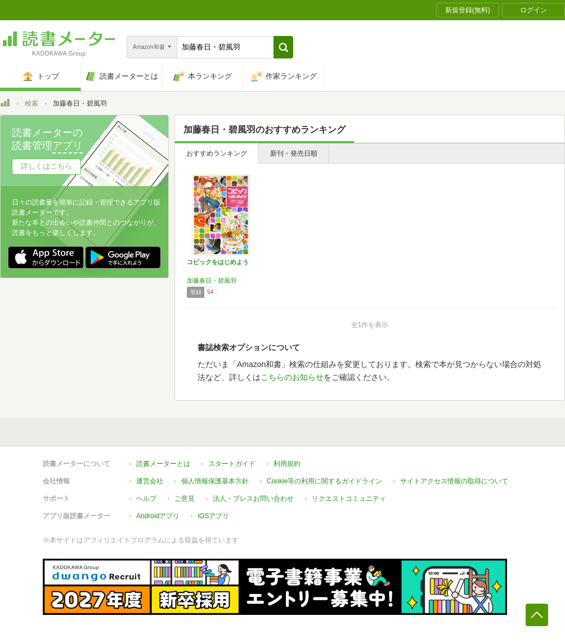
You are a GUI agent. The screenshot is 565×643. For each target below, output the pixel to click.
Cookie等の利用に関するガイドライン (324, 481)
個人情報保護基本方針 (215, 481)
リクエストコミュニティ (349, 498)
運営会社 (149, 481)
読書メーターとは (163, 463)
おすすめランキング (216, 153)
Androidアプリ (158, 516)
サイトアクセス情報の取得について (454, 481)
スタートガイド (231, 463)
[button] (283, 47)
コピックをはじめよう (218, 262)
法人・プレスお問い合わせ (253, 498)
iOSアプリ (213, 516)
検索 (31, 103)
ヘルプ (146, 498)
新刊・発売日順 (293, 153)
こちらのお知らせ (292, 377)
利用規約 (287, 463)
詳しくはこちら (46, 166)
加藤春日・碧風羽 (211, 280)
